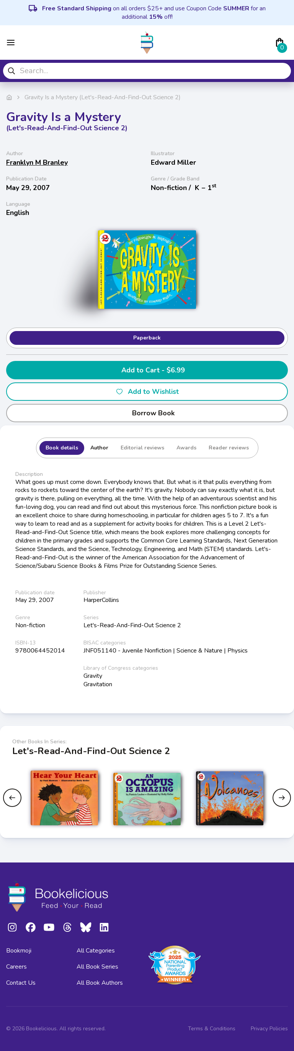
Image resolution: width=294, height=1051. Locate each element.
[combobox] (147, 71)
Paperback (147, 337)
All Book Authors (100, 983)
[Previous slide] (12, 798)
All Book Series (97, 966)
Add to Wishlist (147, 391)
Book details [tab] (62, 447)
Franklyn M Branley (37, 162)
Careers (16, 966)
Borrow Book (147, 413)
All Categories (96, 950)
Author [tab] (99, 447)
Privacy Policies (269, 1028)
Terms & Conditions (211, 1028)
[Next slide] (282, 798)
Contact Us (21, 983)
